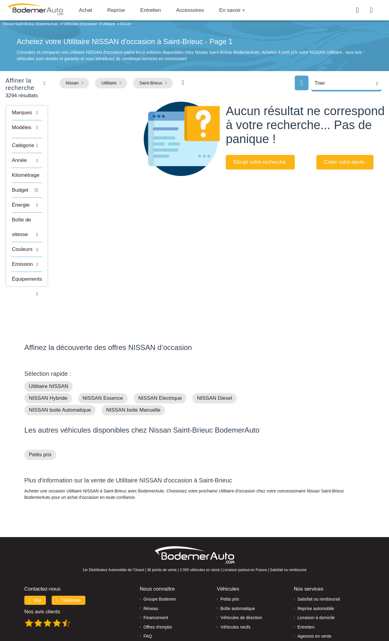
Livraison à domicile (316, 579)
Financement (155, 579)
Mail (35, 561)
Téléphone (68, 561)
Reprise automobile (316, 569)
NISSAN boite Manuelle (133, 371)
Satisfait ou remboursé (319, 560)
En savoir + (247, 10)
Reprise (130, 10)
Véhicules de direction (241, 579)
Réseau (150, 569)
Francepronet (85, 616)
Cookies (263, 615)
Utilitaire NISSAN (48, 348)
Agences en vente (315, 597)
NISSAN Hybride (48, 359)
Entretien (165, 10)
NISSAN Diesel (214, 359)
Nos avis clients (42, 573)
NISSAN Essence (103, 359)
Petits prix (40, 416)
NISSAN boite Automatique (60, 371)
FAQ (147, 597)
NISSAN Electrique (160, 359)
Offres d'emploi (157, 588)
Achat (99, 10)
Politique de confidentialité (296, 615)
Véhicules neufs (235, 588)
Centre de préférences (199, 615)
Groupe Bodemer (159, 560)
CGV (327, 615)
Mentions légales (237, 615)
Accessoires (205, 10)
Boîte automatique (237, 569)
